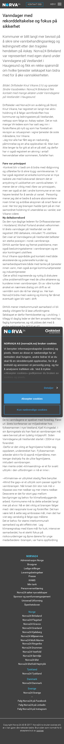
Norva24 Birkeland (32, 615)
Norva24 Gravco (32, 624)
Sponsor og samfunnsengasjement (32, 596)
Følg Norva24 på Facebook (32, 700)
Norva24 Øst (32, 659)
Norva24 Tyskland (32, 673)
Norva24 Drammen (32, 647)
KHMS (32, 580)
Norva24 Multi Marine (32, 640)
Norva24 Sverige (32, 692)
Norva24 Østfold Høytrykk (32, 664)
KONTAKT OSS (34, 4)
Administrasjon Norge (32, 560)
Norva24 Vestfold (32, 651)
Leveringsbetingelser (32, 572)
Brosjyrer (32, 564)
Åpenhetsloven (32, 604)
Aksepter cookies (31, 398)
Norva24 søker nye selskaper (32, 592)
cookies (40, 730)
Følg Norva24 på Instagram (32, 709)
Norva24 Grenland (32, 628)
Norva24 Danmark (32, 683)
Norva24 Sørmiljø (32, 655)
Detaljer (49, 387)
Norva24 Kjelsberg (32, 632)
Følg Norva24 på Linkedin (32, 705)
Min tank (32, 584)
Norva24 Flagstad (32, 620)
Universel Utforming (32, 600)
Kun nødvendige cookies (32, 409)
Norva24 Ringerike (32, 643)
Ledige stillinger (32, 568)
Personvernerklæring (32, 588)
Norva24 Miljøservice (32, 636)
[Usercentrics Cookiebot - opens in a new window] (45, 331)
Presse (32, 576)
